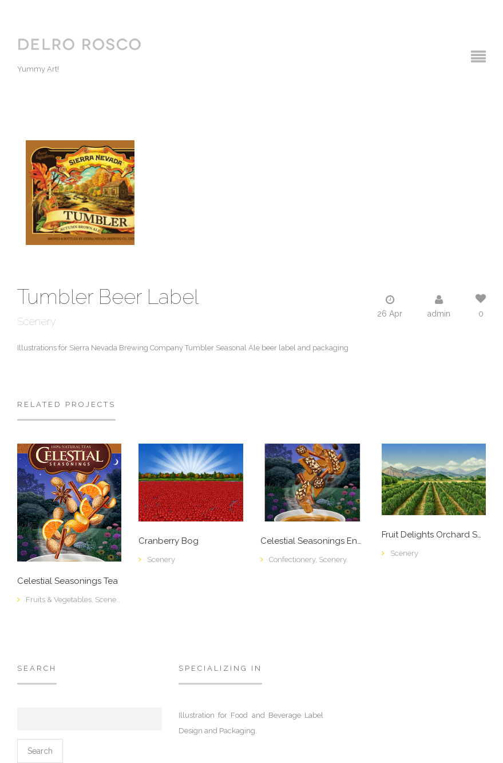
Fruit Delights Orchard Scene (434, 535)
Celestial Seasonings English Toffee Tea (312, 541)
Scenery (36, 321)
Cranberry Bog (168, 541)
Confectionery (292, 559)
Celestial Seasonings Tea (67, 581)
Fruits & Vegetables (59, 599)
